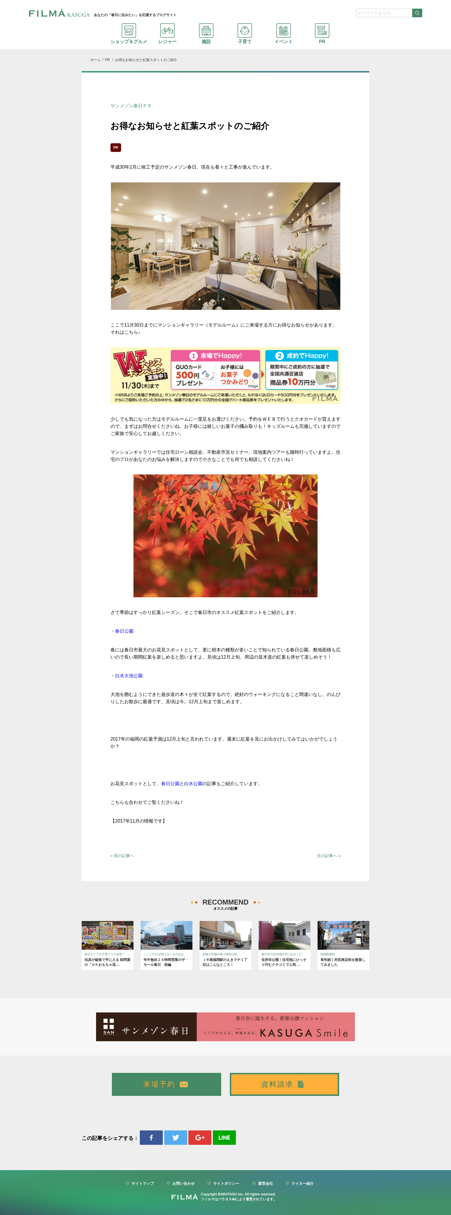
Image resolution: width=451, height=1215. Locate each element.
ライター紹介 (302, 1184)
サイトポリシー (226, 1184)
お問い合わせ (183, 1184)
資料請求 (277, 1084)
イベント (283, 33)
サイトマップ (142, 1184)
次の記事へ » (329, 855)
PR (322, 33)
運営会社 (265, 1184)
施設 (206, 33)
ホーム (95, 60)
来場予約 (159, 1084)
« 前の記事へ (122, 855)
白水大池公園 (129, 675)
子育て (245, 33)
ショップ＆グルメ (128, 33)
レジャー (167, 33)
